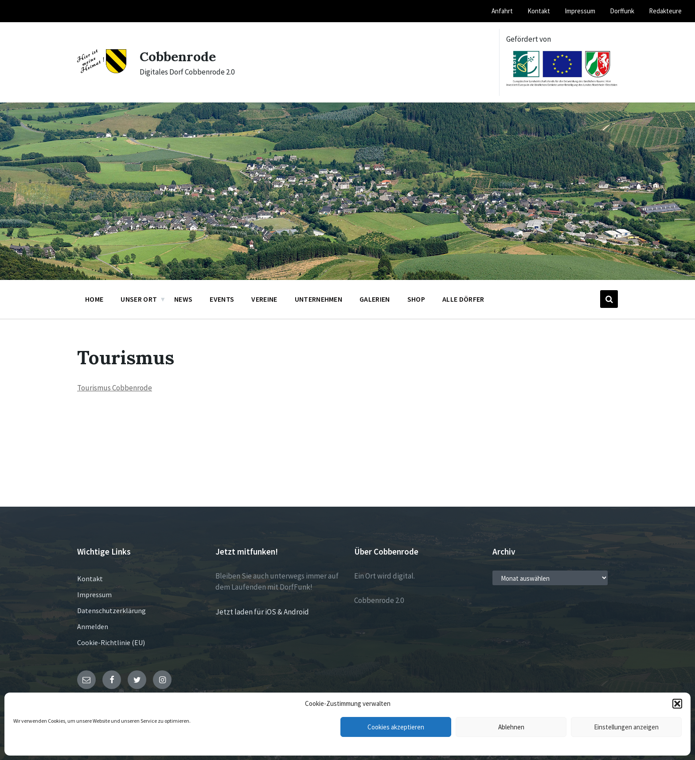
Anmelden (92, 626)
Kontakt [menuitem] (538, 11)
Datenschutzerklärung (111, 610)
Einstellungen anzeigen (626, 727)
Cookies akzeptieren (395, 727)
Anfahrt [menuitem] (502, 11)
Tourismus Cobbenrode (114, 388)
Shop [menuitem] (416, 299)
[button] (677, 703)
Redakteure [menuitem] (665, 11)
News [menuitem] (183, 299)
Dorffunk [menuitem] (622, 11)
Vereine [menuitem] (264, 299)
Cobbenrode (178, 56)
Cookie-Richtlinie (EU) (111, 642)
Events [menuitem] (222, 299)
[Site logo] (101, 70)
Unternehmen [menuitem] (319, 299)
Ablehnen (511, 727)
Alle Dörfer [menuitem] (463, 299)
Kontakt (90, 578)
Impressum (94, 594)
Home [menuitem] (94, 299)
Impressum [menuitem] (580, 11)
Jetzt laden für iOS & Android (262, 612)
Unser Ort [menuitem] (139, 299)
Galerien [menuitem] (374, 299)
